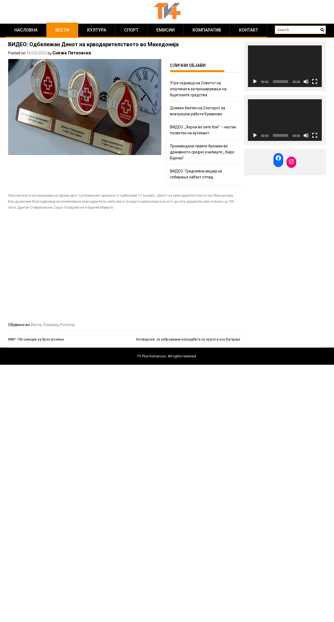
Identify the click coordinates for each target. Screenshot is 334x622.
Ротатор (67, 325)
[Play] (255, 81)
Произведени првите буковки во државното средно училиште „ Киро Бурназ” (202, 152)
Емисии (165, 30)
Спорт (131, 30)
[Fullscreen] (314, 81)
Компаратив (207, 30)
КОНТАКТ (248, 30)
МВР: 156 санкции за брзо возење (36, 339)
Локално (50, 325)
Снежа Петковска (71, 52)
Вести (62, 30)
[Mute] (306, 81)
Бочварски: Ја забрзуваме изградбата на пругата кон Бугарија (188, 339)
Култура (96, 30)
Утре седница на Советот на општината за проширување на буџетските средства (198, 89)
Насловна (25, 30)
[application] (285, 66)
